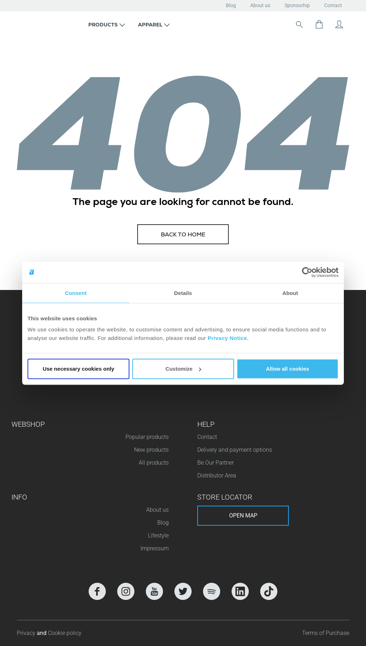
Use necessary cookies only (78, 369)
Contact (333, 5)
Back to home (183, 235)
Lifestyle (158, 535)
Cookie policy (64, 633)
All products (154, 462)
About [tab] (290, 293)
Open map (243, 515)
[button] (106, 24)
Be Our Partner (215, 462)
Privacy (27, 633)
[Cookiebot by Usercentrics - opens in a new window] (307, 272)
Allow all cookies (287, 369)
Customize (183, 369)
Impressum (154, 548)
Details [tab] (183, 293)
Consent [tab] (76, 293)
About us (260, 5)
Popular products (147, 437)
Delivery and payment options (234, 449)
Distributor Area (216, 475)
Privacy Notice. (228, 338)
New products (151, 449)
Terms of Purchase (325, 633)
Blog (231, 5)
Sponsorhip (297, 5)
